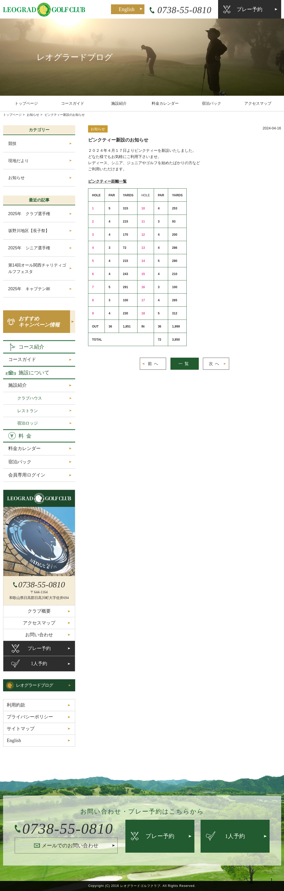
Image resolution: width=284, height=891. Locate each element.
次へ (215, 363)
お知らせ (33, 115)
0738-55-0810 (184, 10)
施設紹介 (119, 103)
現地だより (18, 160)
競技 (12, 143)
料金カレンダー (165, 103)
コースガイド (72, 103)
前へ (154, 363)
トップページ (26, 103)
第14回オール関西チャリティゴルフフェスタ (37, 268)
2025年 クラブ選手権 (29, 213)
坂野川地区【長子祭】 (28, 230)
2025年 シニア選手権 (29, 248)
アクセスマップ (257, 103)
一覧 (184, 363)
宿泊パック (211, 103)
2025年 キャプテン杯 (29, 289)
